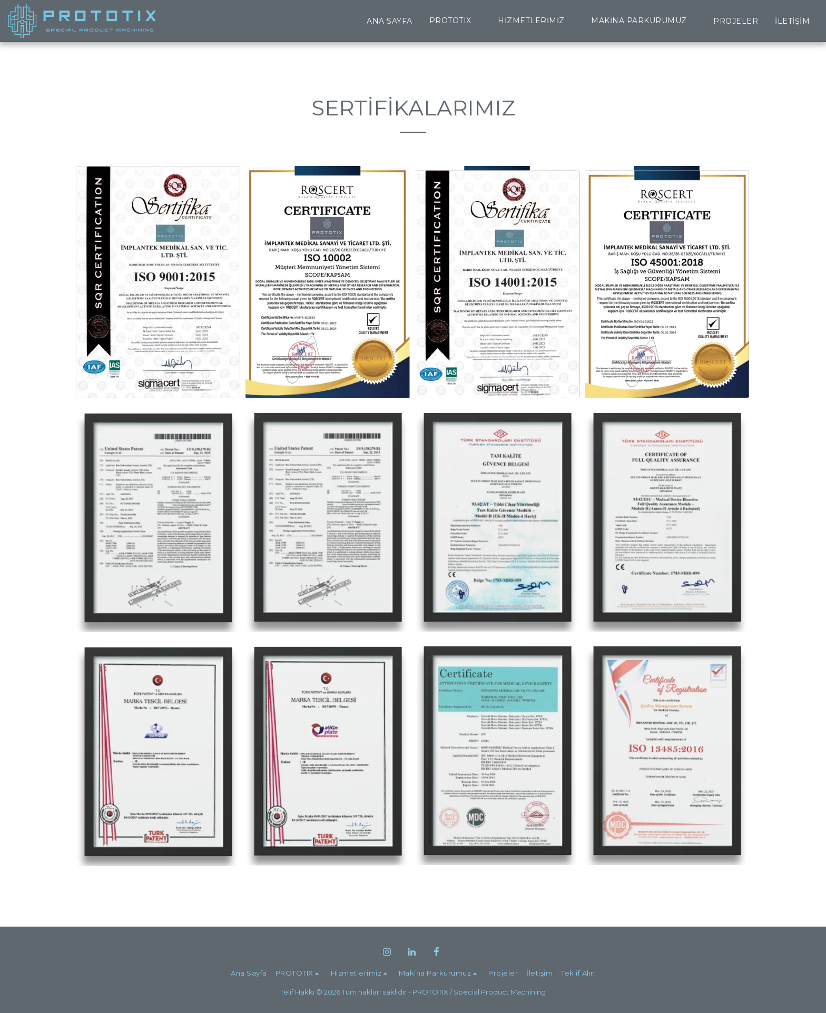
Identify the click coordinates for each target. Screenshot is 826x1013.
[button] (455, 20)
